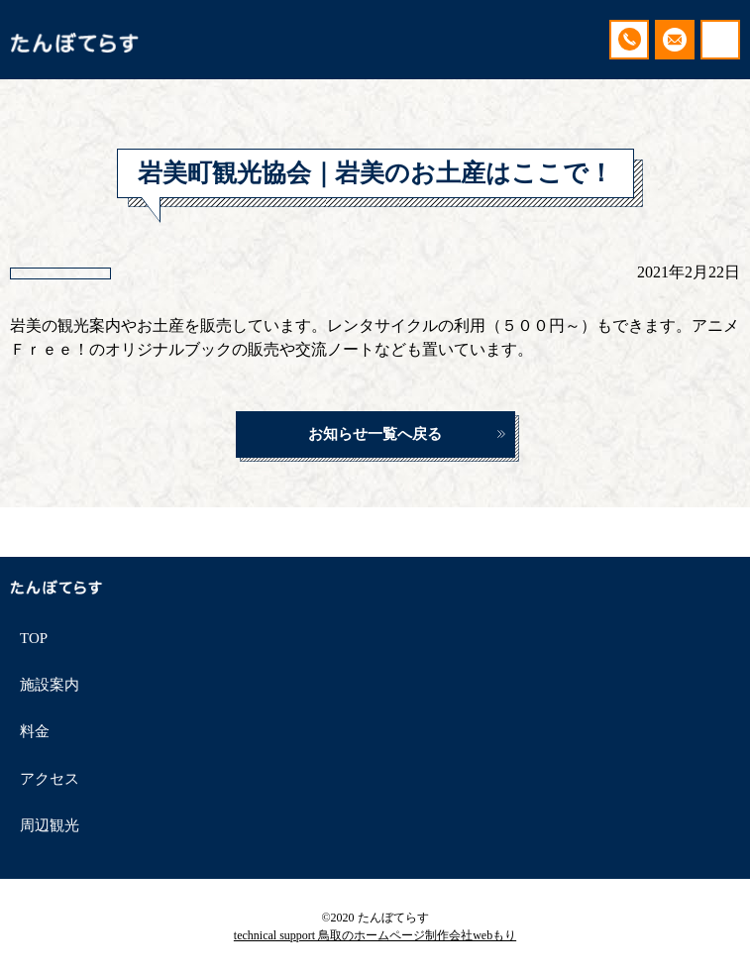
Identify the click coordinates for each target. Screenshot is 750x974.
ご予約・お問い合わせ (675, 39)
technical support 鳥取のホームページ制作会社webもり (375, 935)
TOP (34, 638)
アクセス (49, 779)
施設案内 (49, 685)
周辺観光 (49, 825)
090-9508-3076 (629, 39)
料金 (35, 731)
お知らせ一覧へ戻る (375, 434)
